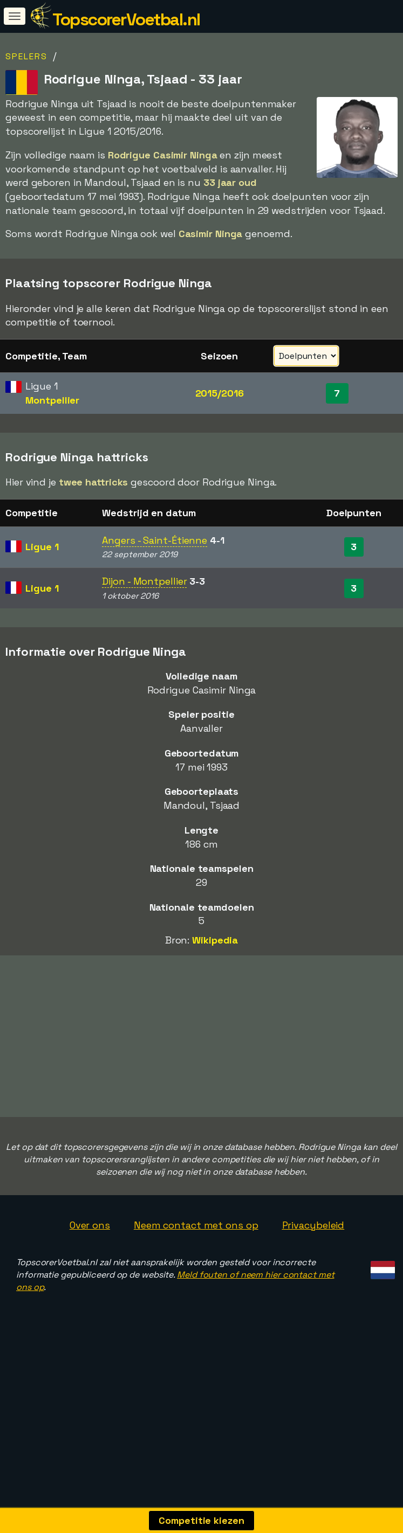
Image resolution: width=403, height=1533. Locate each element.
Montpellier (52, 400)
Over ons (90, 1225)
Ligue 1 (41, 546)
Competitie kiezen (201, 1520)
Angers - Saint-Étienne (154, 540)
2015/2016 (219, 393)
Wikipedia (215, 940)
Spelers (26, 56)
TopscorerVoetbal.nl (126, 19)
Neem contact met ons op (196, 1225)
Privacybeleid (313, 1225)
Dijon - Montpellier (144, 581)
